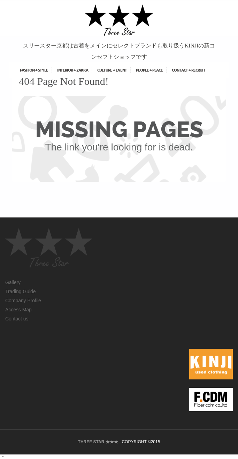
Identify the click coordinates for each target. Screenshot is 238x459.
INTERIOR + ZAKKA (72, 70)
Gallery (13, 282)
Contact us (16, 318)
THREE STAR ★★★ (98, 441)
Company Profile (23, 300)
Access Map (18, 309)
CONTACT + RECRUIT (188, 70)
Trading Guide (20, 291)
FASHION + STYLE (34, 70)
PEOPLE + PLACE (149, 70)
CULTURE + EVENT (112, 70)
